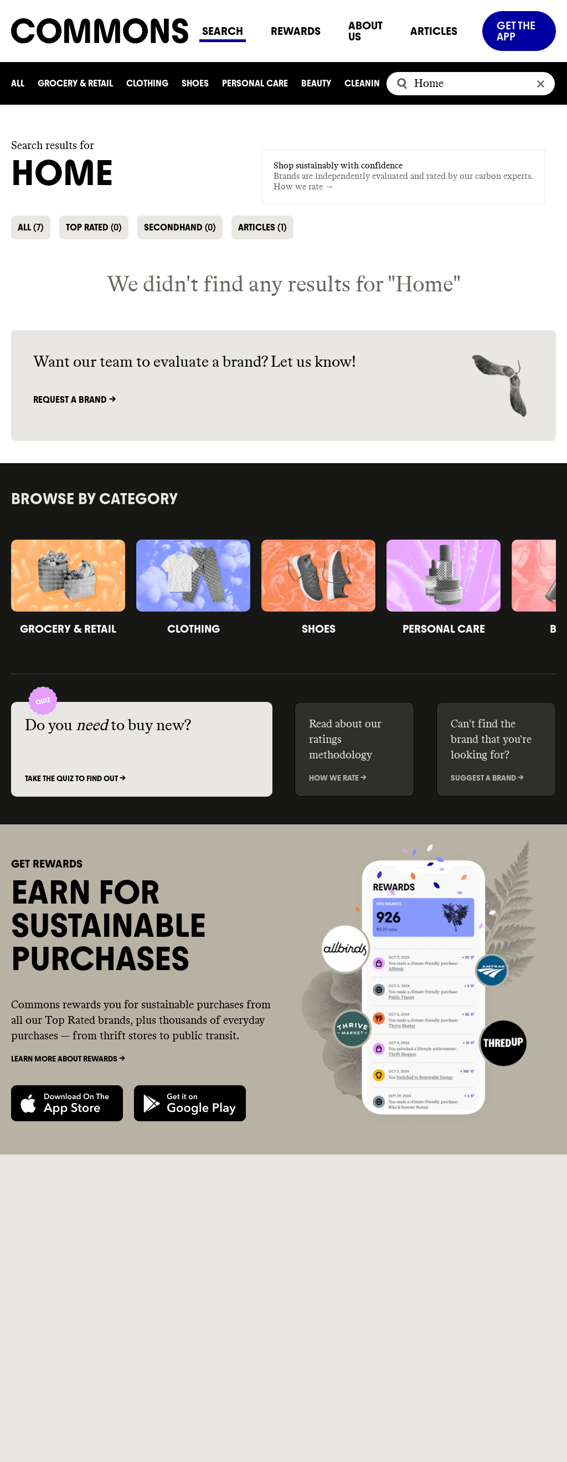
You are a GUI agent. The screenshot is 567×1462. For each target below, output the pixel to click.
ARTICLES (433, 31)
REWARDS (296, 31)
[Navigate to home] (99, 30)
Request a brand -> (74, 399)
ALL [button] (31, 227)
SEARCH (222, 31)
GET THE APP (516, 31)
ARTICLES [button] (262, 227)
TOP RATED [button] (94, 227)
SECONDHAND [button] (180, 227)
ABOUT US (365, 31)
